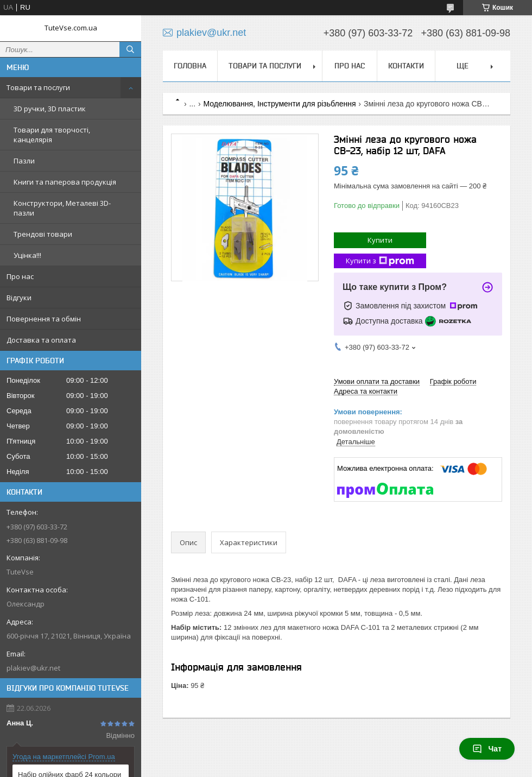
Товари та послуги (38, 87)
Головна (190, 65)
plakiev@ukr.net (33, 668)
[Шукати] (130, 49)
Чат (487, 749)
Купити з (380, 261)
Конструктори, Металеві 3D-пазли (62, 208)
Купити (380, 240)
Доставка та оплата (41, 340)
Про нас (20, 276)
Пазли (24, 161)
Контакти (406, 65)
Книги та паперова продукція (65, 182)
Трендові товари (43, 234)
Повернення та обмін (44, 319)
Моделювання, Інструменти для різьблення (280, 103)
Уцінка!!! (27, 255)
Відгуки (19, 297)
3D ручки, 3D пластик (50, 108)
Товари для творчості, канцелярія (52, 134)
